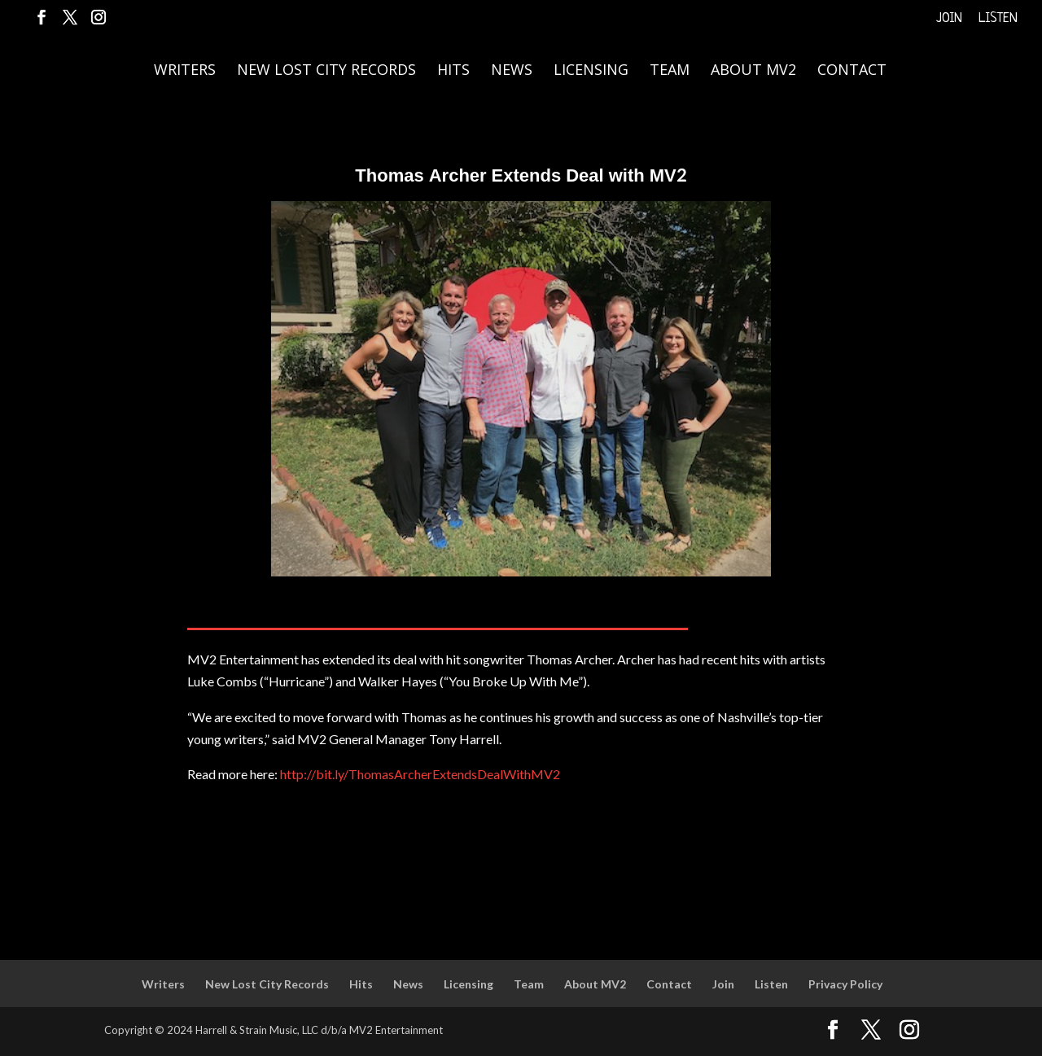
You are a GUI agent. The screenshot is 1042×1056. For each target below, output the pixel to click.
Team (670, 71)
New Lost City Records (326, 71)
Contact (852, 71)
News (511, 71)
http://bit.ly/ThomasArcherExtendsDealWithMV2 (420, 774)
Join (949, 18)
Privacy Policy (845, 984)
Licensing (591, 71)
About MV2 (753, 71)
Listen (998, 18)
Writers (185, 71)
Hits (453, 71)
